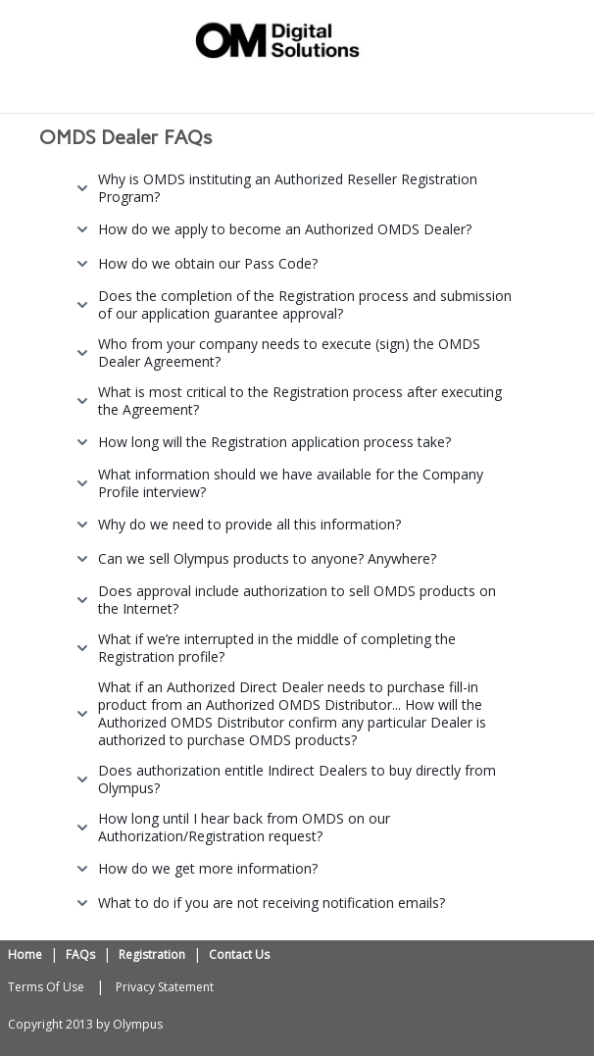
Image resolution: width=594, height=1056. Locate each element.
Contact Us (239, 954)
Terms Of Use (46, 987)
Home (25, 954)
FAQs (80, 954)
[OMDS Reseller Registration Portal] (277, 36)
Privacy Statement (165, 987)
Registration (152, 954)
